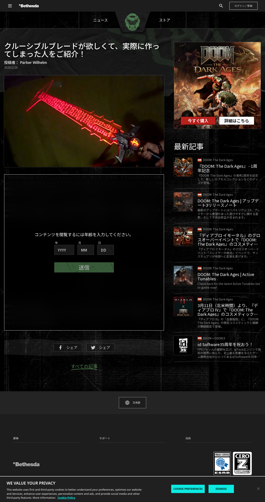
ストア (164, 20)
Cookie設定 (226, 447)
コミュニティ (55, 447)
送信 (84, 267)
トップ (17, 447)
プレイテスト (55, 458)
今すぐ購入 (198, 121)
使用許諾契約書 (194, 458)
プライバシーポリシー (198, 447)
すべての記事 (84, 366)
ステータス (140, 447)
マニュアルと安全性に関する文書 (114, 454)
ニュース (100, 20)
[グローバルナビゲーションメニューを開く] (9, 5)
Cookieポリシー (195, 469)
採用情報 (225, 469)
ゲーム (17, 453)
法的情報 (190, 464)
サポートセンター (109, 447)
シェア (67, 347)
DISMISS (221, 489)
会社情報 (225, 464)
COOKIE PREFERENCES (187, 489)
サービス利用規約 (195, 453)
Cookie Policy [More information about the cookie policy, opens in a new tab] (66, 498)
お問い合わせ (227, 458)
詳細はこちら (236, 121)
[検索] (221, 5)
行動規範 (225, 453)
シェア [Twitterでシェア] (100, 347)
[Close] (258, 488)
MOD (16, 458)
